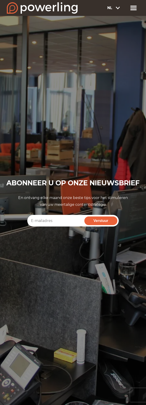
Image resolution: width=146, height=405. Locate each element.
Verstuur (100, 221)
